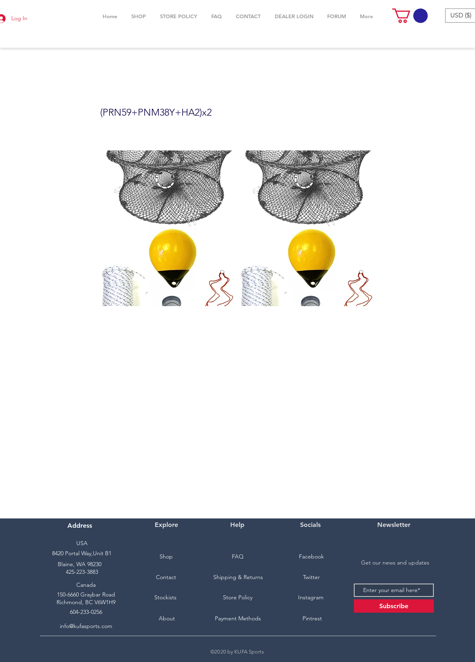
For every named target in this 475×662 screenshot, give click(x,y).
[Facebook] (311, 556)
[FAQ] (237, 556)
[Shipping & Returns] (238, 577)
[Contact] (166, 577)
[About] (166, 618)
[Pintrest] (312, 618)
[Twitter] (311, 577)
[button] (138, 16)
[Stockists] (165, 597)
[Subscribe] (394, 606)
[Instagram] (310, 597)
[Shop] (166, 556)
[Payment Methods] (238, 618)
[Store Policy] (237, 597)
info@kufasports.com (86, 626)
